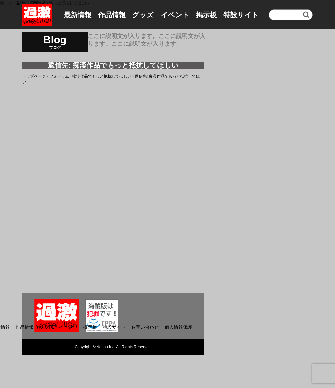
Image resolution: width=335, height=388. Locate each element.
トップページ (34, 76)
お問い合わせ (145, 327)
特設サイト (241, 15)
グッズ (143, 15)
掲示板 (206, 15)
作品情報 (112, 15)
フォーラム (59, 76)
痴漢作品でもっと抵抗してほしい (101, 76)
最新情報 (77, 15)
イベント (175, 15)
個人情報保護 (178, 327)
